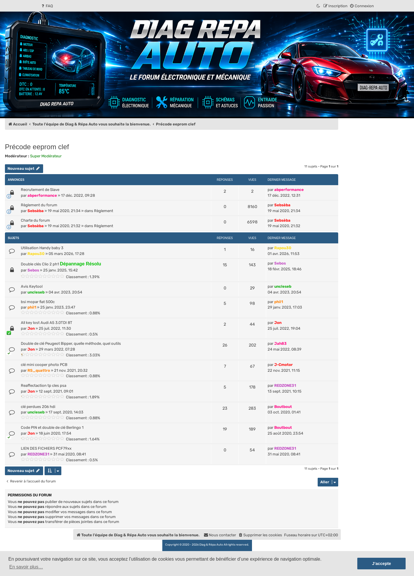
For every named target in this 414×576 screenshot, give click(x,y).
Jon (31, 328)
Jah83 (280, 343)
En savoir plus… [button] (26, 566)
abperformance (42, 195)
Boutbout (283, 406)
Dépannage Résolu (80, 263)
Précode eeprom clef (37, 147)
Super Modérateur (46, 156)
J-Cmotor (283, 364)
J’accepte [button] (381, 563)
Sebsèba (35, 211)
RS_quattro (38, 370)
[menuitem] (47, 6)
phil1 (31, 307)
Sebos (33, 270)
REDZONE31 (285, 385)
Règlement (103, 211)
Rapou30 (36, 253)
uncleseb (36, 292)
